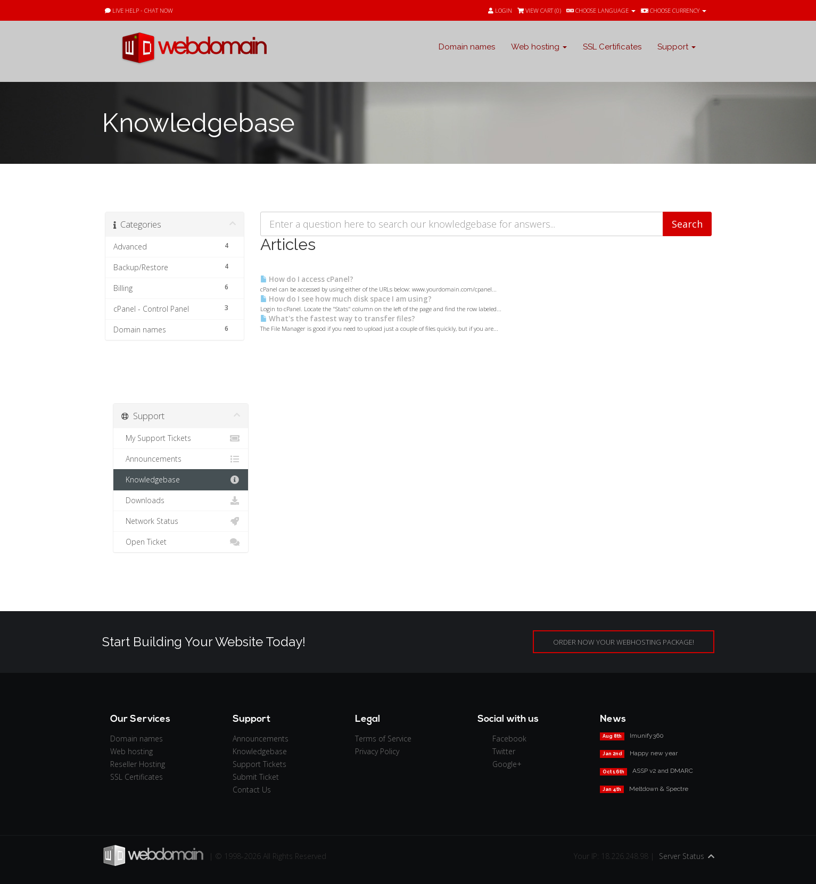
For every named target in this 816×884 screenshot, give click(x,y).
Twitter (503, 751)
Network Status (180, 521)
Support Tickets (259, 764)
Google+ (507, 764)
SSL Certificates (612, 47)
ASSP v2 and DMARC (662, 770)
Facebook (509, 738)
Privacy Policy (377, 751)
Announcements (180, 459)
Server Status (681, 856)
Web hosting (539, 47)
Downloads (180, 500)
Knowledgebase (180, 479)
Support (676, 47)
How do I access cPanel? (306, 279)
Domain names (467, 47)
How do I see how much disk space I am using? (346, 299)
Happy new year (654, 753)
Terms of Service (383, 738)
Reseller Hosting (137, 764)
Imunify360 (647, 735)
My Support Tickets (180, 438)
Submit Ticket (256, 777)
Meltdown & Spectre (658, 789)
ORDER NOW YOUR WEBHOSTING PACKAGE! (623, 642)
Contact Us (252, 790)
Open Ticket (180, 542)
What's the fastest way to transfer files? (337, 318)
